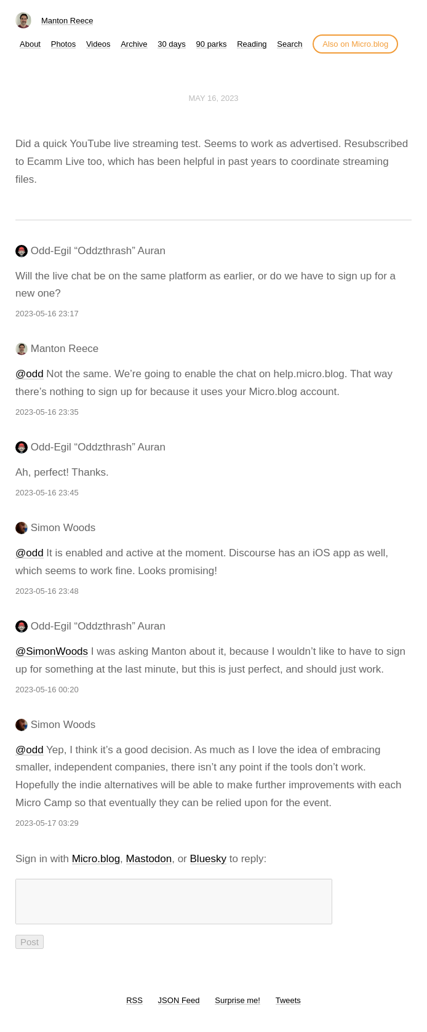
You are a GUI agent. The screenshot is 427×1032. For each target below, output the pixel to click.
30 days (172, 44)
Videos (98, 44)
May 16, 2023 (213, 98)
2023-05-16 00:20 (47, 689)
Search (289, 44)
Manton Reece (67, 20)
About (30, 44)
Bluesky (208, 859)
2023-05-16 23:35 (47, 412)
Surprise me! (237, 1007)
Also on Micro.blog (355, 44)
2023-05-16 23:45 (47, 492)
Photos (63, 44)
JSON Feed (179, 1007)
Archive (134, 44)
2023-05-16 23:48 (47, 591)
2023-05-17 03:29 (47, 823)
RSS (134, 1007)
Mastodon (149, 859)
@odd (29, 374)
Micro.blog (96, 859)
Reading (251, 44)
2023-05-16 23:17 (47, 313)
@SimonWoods (51, 651)
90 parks (211, 44)
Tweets (288, 1007)
